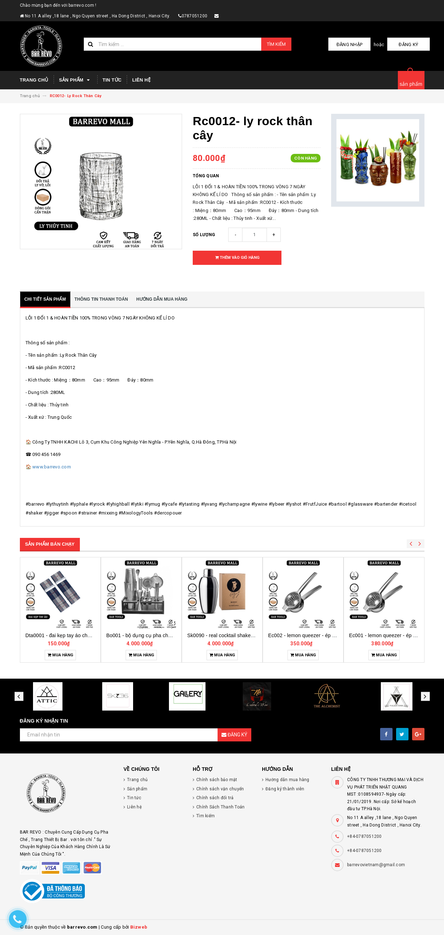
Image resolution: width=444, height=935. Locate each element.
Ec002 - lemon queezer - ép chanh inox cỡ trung (322, 635)
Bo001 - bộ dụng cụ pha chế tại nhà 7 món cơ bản (163, 635)
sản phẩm (411, 84)
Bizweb (139, 927)
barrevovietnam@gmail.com (376, 864)
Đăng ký (412, 44)
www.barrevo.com (51, 466)
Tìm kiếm (276, 44)
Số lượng (204, 234)
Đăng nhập (360, 44)
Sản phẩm (75, 80)
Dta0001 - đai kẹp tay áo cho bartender (70, 635)
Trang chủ (34, 80)
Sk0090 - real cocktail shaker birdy (226, 635)
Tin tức (112, 80)
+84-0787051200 (364, 836)
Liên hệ (141, 80)
